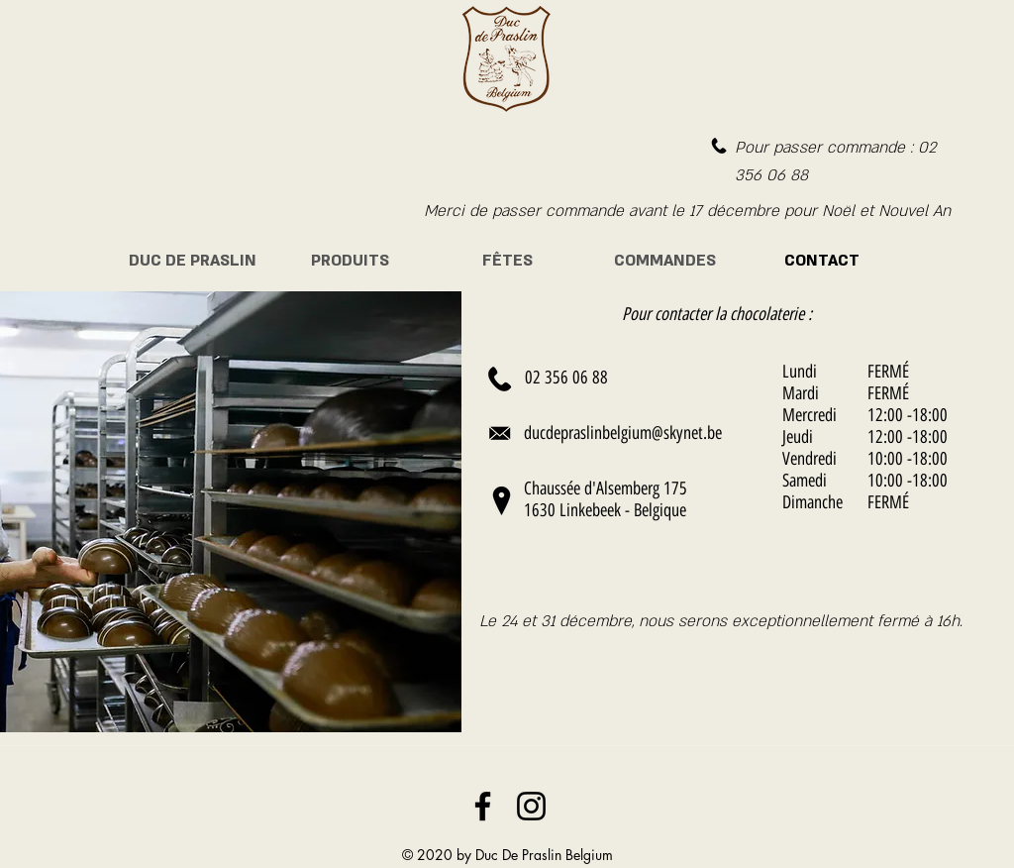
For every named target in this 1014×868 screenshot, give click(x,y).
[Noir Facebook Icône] (482, 806)
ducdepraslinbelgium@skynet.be (623, 433)
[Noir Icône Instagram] (531, 806)
